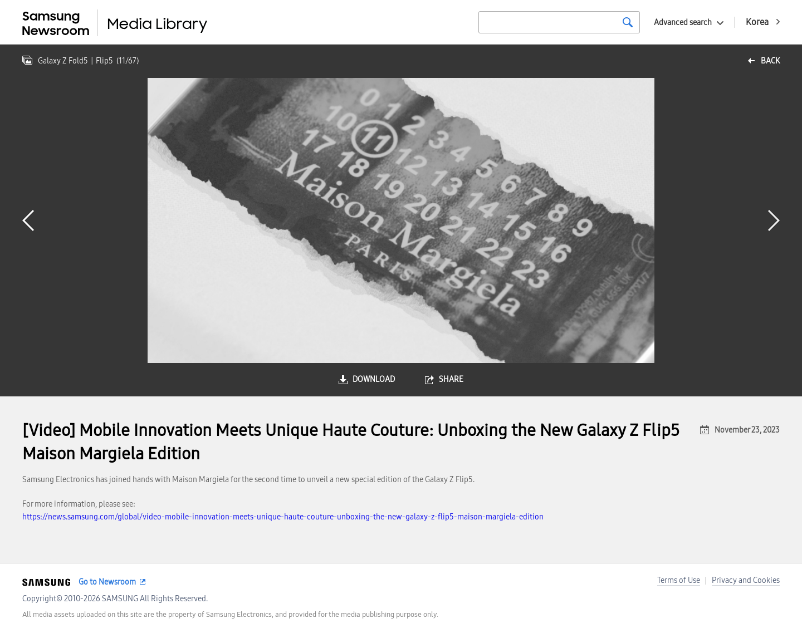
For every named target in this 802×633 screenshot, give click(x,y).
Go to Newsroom (107, 582)
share (451, 379)
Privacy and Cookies (746, 580)
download (374, 379)
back (770, 61)
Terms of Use (678, 580)
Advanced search (683, 22)
